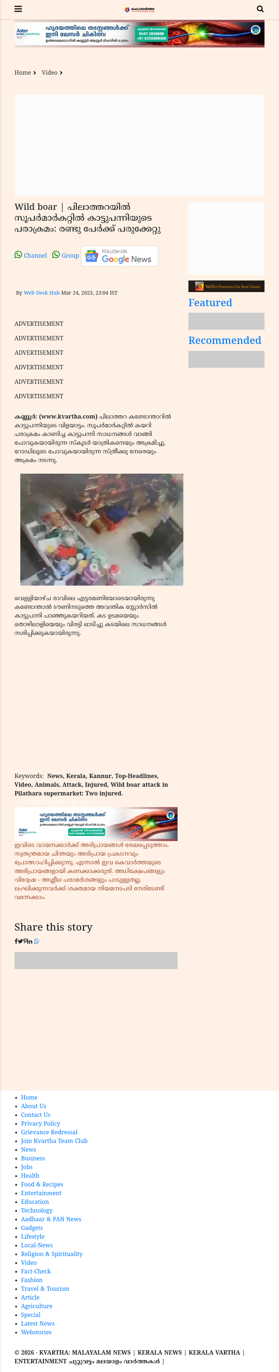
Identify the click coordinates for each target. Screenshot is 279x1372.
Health (30, 1176)
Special (31, 1315)
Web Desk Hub (41, 293)
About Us (33, 1106)
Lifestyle (33, 1237)
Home (22, 73)
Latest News (38, 1324)
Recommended (225, 341)
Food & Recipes (42, 1185)
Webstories (36, 1332)
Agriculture (37, 1306)
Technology (37, 1211)
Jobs (27, 1167)
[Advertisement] (139, 145)
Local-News (37, 1246)
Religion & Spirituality (52, 1254)
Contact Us (35, 1115)
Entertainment (41, 1193)
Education (35, 1202)
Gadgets (32, 1228)
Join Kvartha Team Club (54, 1141)
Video (50, 73)
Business (33, 1159)
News (28, 1150)
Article (30, 1298)
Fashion (32, 1280)
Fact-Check (36, 1272)
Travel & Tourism (45, 1289)
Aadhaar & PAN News (51, 1219)
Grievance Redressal (49, 1132)
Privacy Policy (40, 1124)
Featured (210, 304)
